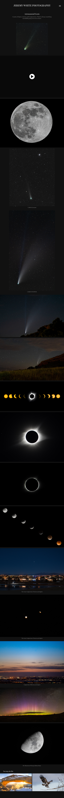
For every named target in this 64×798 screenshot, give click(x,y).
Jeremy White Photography (32, 5)
